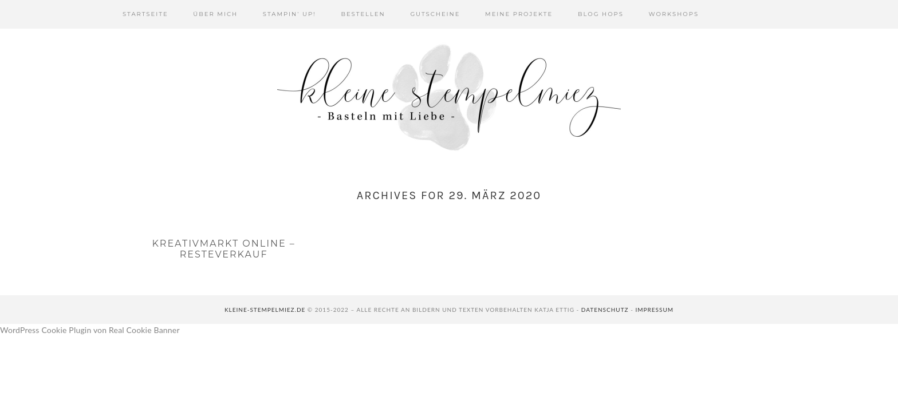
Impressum (654, 309)
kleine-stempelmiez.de (264, 309)
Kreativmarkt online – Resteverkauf (223, 249)
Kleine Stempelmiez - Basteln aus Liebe (449, 97)
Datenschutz (605, 309)
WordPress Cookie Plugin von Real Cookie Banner (90, 330)
